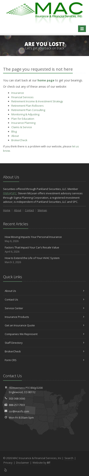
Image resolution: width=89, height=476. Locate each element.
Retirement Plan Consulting (28, 110)
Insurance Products (44, 317)
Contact (29, 210)
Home (6, 210)
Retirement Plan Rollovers (27, 105)
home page (45, 80)
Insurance (17, 93)
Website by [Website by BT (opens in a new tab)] (41, 462)
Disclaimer (22, 462)
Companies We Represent (44, 334)
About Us (44, 291)
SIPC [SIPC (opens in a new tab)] (14, 193)
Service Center (44, 308)
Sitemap (42, 210)
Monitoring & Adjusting (25, 114)
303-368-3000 (17, 398)
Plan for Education (22, 118)
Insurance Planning (23, 123)
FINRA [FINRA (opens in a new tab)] (6, 193)
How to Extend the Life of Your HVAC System (44, 260)
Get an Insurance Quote (44, 325)
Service (21, 127)
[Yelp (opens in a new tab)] (6, 470)
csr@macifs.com (19, 411)
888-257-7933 (17, 405)
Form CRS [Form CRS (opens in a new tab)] (44, 360)
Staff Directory (44, 343)
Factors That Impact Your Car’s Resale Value (44, 250)
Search (68, 458)
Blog (14, 131)
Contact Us (44, 299)
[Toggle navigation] (82, 28)
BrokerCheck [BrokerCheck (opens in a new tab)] (19, 140)
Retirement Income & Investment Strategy (37, 101)
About (15, 136)
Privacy (8, 462)
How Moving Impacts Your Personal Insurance (44, 239)
